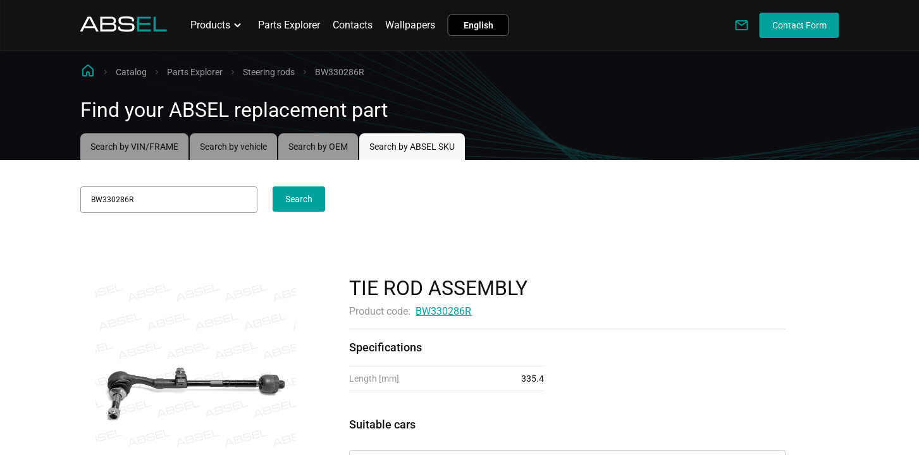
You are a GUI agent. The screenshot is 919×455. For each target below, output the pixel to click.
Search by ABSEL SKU (412, 147)
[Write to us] (741, 25)
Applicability (377, 439)
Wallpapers (410, 25)
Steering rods (269, 72)
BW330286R (443, 311)
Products (217, 25)
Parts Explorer (289, 25)
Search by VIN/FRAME (134, 147)
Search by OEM (318, 147)
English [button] (478, 25)
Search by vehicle (233, 147)
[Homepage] (124, 28)
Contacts (353, 25)
